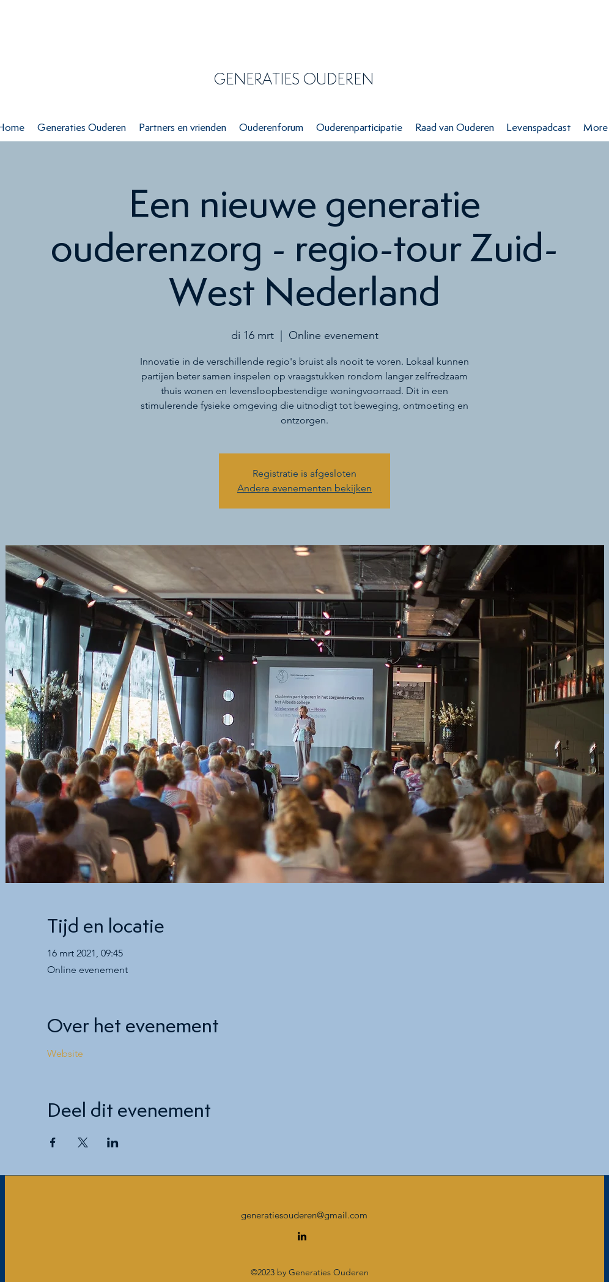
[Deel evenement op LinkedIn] (113, 1142)
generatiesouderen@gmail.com (304, 1215)
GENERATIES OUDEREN (294, 79)
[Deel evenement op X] (83, 1142)
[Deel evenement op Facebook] (53, 1142)
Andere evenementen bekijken (304, 488)
